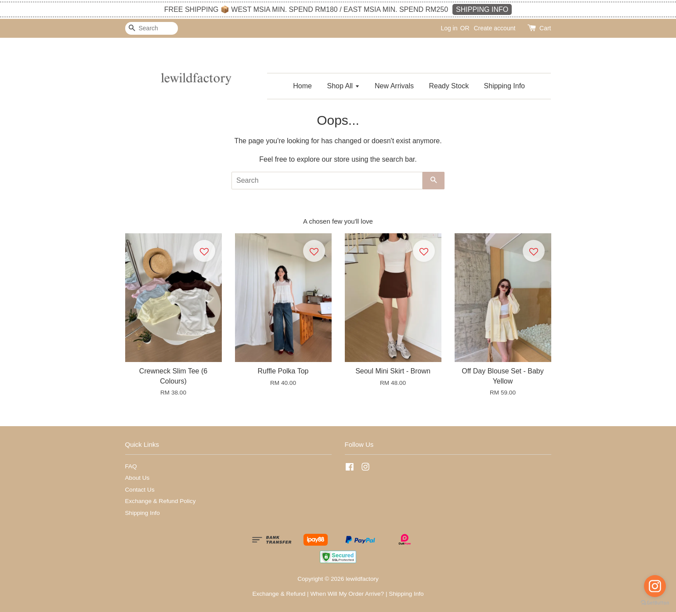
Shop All (343, 86)
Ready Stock (449, 86)
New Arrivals (394, 86)
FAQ (131, 466)
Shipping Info (504, 86)
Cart (545, 28)
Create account (494, 28)
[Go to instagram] (655, 586)
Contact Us (140, 489)
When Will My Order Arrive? (347, 593)
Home (302, 86)
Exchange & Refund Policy (160, 501)
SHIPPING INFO (482, 9)
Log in (449, 28)
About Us (137, 477)
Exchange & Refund (278, 593)
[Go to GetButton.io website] (655, 603)
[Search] (151, 28)
